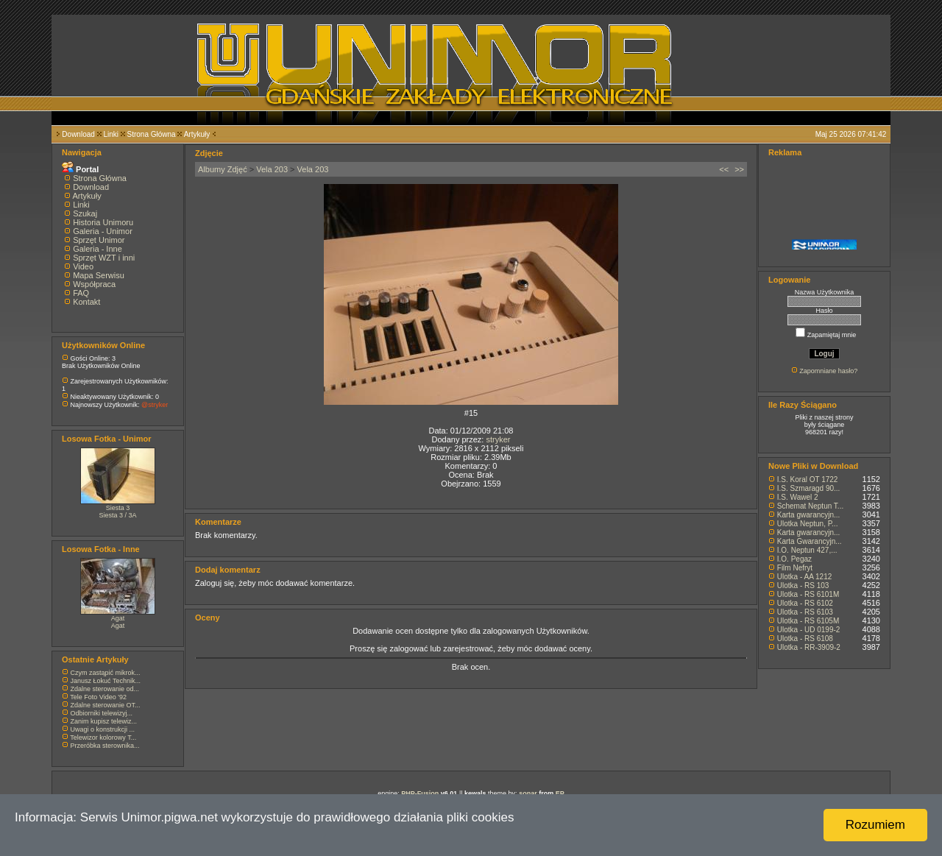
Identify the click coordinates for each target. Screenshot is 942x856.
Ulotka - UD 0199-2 (808, 630)
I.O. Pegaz (794, 559)
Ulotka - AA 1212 (804, 577)
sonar (528, 793)
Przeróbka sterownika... (105, 745)
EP (560, 793)
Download (78, 134)
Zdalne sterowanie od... (105, 689)
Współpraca (94, 284)
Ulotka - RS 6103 (805, 612)
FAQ (81, 293)
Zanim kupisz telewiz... (104, 721)
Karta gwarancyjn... (808, 515)
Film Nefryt (794, 568)
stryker (498, 439)
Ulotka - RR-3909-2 (808, 647)
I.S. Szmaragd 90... (808, 488)
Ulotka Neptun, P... (807, 524)
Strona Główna (151, 134)
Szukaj (85, 213)
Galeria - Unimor (102, 231)
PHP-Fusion (420, 793)
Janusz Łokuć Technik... (106, 681)
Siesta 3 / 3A (117, 515)
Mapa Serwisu (98, 275)
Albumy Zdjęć (222, 169)
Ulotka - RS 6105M (808, 621)
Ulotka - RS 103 (803, 585)
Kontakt (86, 301)
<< (724, 169)
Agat (118, 618)
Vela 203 (272, 169)
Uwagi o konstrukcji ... (103, 729)
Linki (110, 134)
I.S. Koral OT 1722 (807, 479)
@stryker (154, 404)
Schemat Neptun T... (810, 506)
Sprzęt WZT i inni (104, 257)
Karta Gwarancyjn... (809, 541)
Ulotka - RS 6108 (805, 638)
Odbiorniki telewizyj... (102, 713)
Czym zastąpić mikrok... (106, 672)
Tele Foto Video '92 (98, 697)
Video (83, 266)
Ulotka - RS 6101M (808, 594)
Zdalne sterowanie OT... (106, 705)
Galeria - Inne (97, 248)
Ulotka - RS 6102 (805, 603)
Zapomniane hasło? (828, 371)
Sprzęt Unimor (98, 240)
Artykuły (197, 134)
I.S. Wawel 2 (797, 497)
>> (739, 169)
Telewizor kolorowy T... (103, 737)
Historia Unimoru (103, 222)
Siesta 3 (118, 508)
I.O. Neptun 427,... (807, 550)
